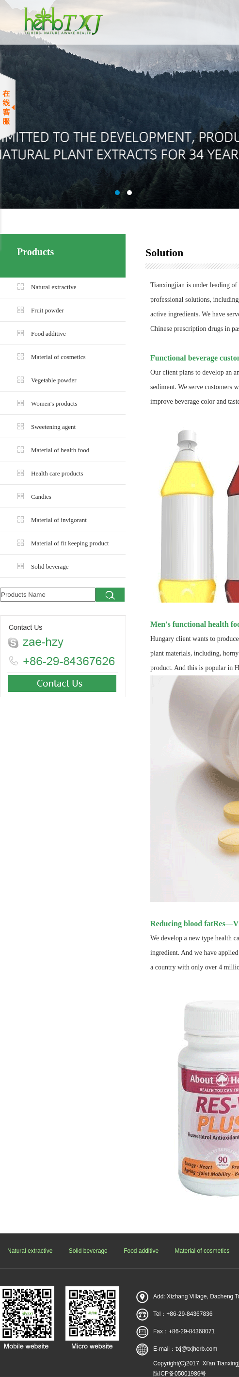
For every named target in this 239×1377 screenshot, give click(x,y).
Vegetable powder (54, 380)
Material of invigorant (59, 520)
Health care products (57, 473)
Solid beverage (50, 566)
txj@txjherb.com (196, 1348)
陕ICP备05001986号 (179, 1373)
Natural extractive (53, 287)
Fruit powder (47, 310)
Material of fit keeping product (70, 543)
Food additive (48, 333)
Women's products (54, 403)
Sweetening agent (53, 426)
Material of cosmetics (58, 357)
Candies (41, 496)
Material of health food (60, 450)
